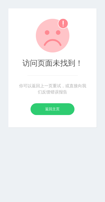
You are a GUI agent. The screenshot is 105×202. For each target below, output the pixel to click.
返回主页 (52, 109)
